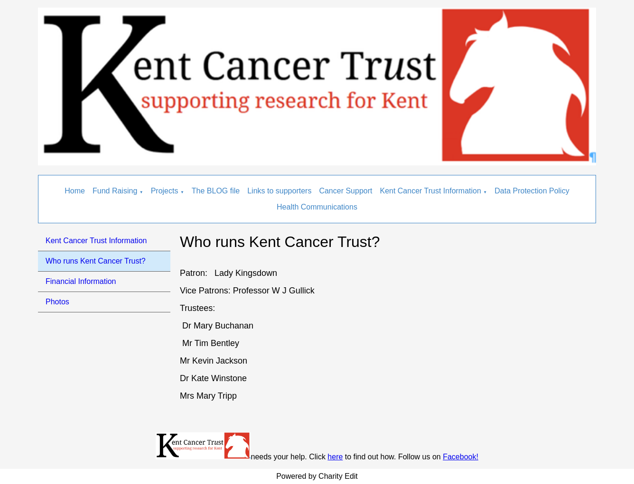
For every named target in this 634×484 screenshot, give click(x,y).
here (335, 457)
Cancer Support (345, 191)
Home (75, 191)
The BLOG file (216, 191)
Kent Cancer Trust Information (430, 191)
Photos (57, 302)
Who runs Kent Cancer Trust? (96, 261)
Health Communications (317, 207)
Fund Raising (115, 191)
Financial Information (81, 281)
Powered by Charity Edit (317, 476)
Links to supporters (279, 191)
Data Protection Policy (531, 191)
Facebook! (460, 457)
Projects (164, 191)
